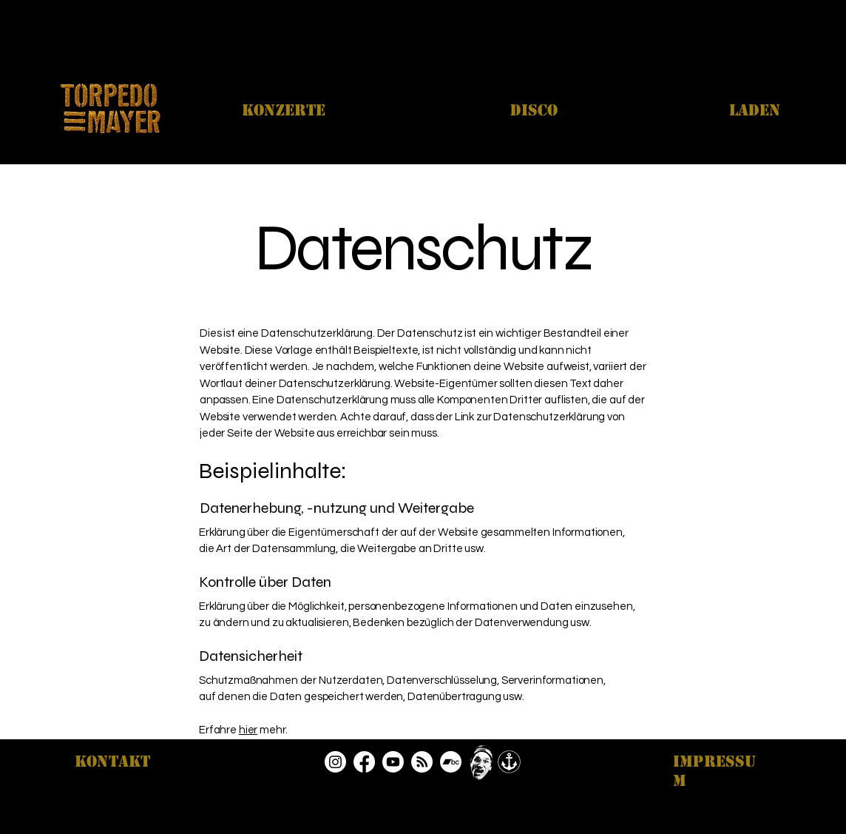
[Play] (481, 762)
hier (248, 730)
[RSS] (422, 762)
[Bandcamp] (450, 762)
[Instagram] (335, 762)
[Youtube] (393, 762)
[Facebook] (364, 762)
